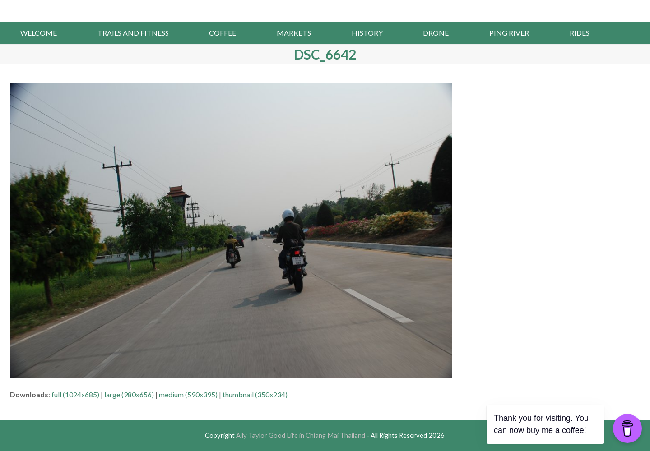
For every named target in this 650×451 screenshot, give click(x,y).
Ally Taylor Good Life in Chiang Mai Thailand (325, 10)
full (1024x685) (75, 394)
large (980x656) (129, 394)
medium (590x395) (188, 394)
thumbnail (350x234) (255, 394)
